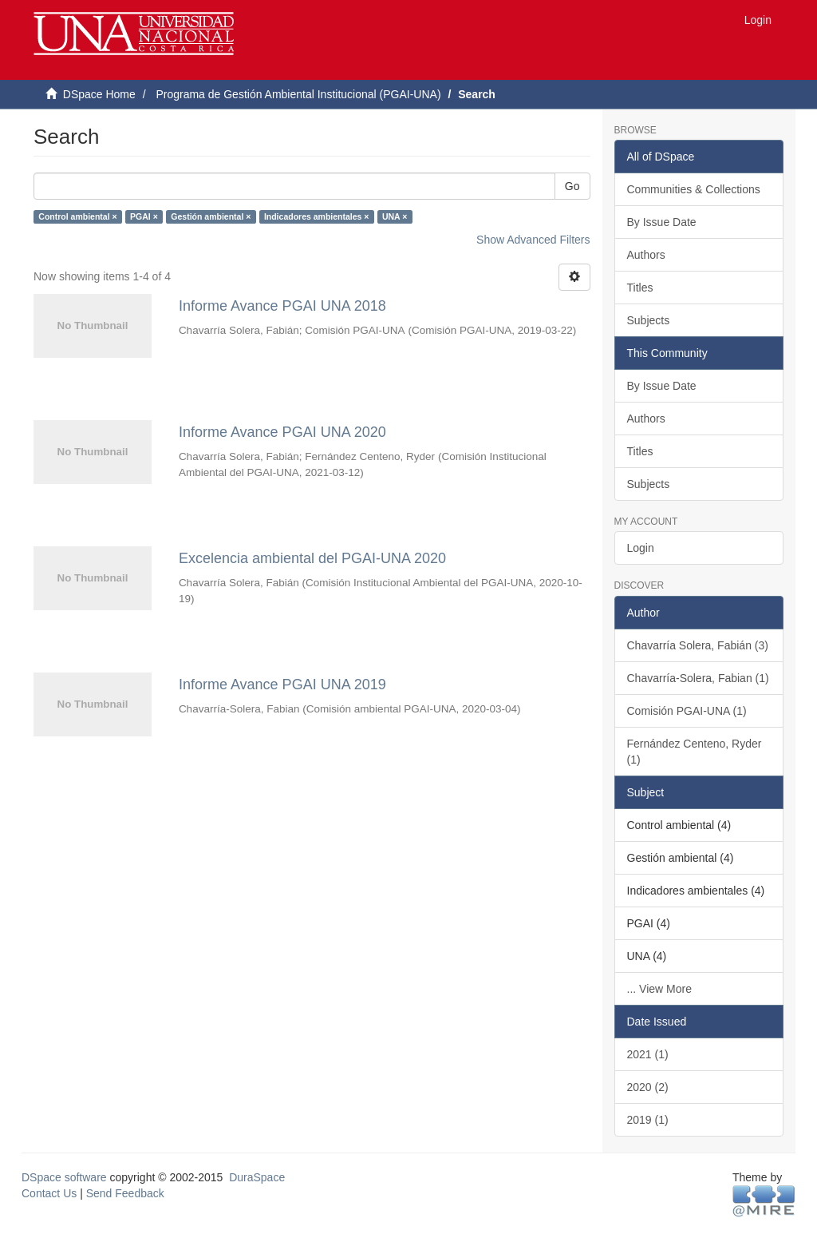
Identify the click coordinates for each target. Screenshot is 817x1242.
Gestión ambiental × (211, 216)
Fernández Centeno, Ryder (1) (694, 751)
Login (640, 548)
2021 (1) (648, 1054)
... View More (659, 988)
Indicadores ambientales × (316, 216)
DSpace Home (99, 94)
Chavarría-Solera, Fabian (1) (698, 678)
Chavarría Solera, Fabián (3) (697, 645)
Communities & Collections (693, 189)
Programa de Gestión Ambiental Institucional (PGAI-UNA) (298, 94)
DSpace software (64, 1177)
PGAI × (144, 216)
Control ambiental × (77, 216)
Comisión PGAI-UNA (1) (687, 710)
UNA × (394, 216)
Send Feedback (125, 1193)
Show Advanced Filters (533, 239)
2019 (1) (648, 1119)
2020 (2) (648, 1087)
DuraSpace (257, 1177)
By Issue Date (662, 222)
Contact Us (49, 1193)
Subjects (648, 320)
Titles (640, 287)
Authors (646, 254)
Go (572, 186)
